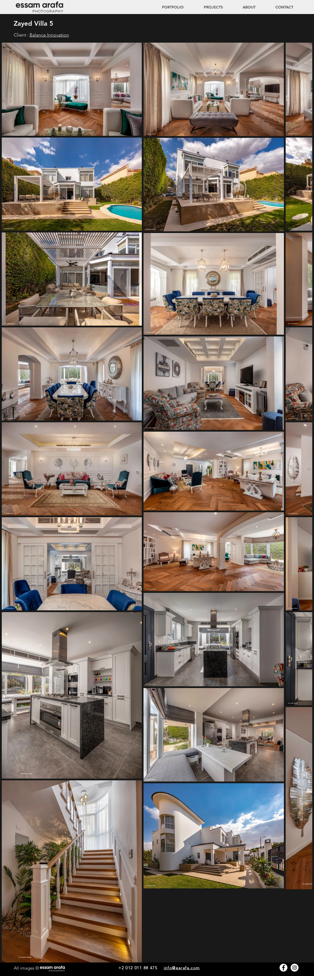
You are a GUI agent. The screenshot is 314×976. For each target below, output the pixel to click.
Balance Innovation (49, 35)
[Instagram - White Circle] (295, 968)
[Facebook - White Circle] (283, 968)
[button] (207, 7)
